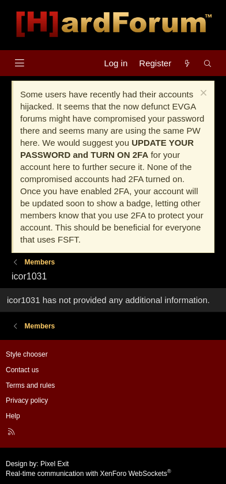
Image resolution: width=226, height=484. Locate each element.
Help (13, 416)
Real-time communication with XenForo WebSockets (88, 474)
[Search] (208, 63)
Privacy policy (27, 400)
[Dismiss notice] (202, 94)
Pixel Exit (54, 464)
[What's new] (187, 63)
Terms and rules (30, 385)
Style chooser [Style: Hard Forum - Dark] (27, 354)
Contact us (22, 370)
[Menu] (19, 63)
